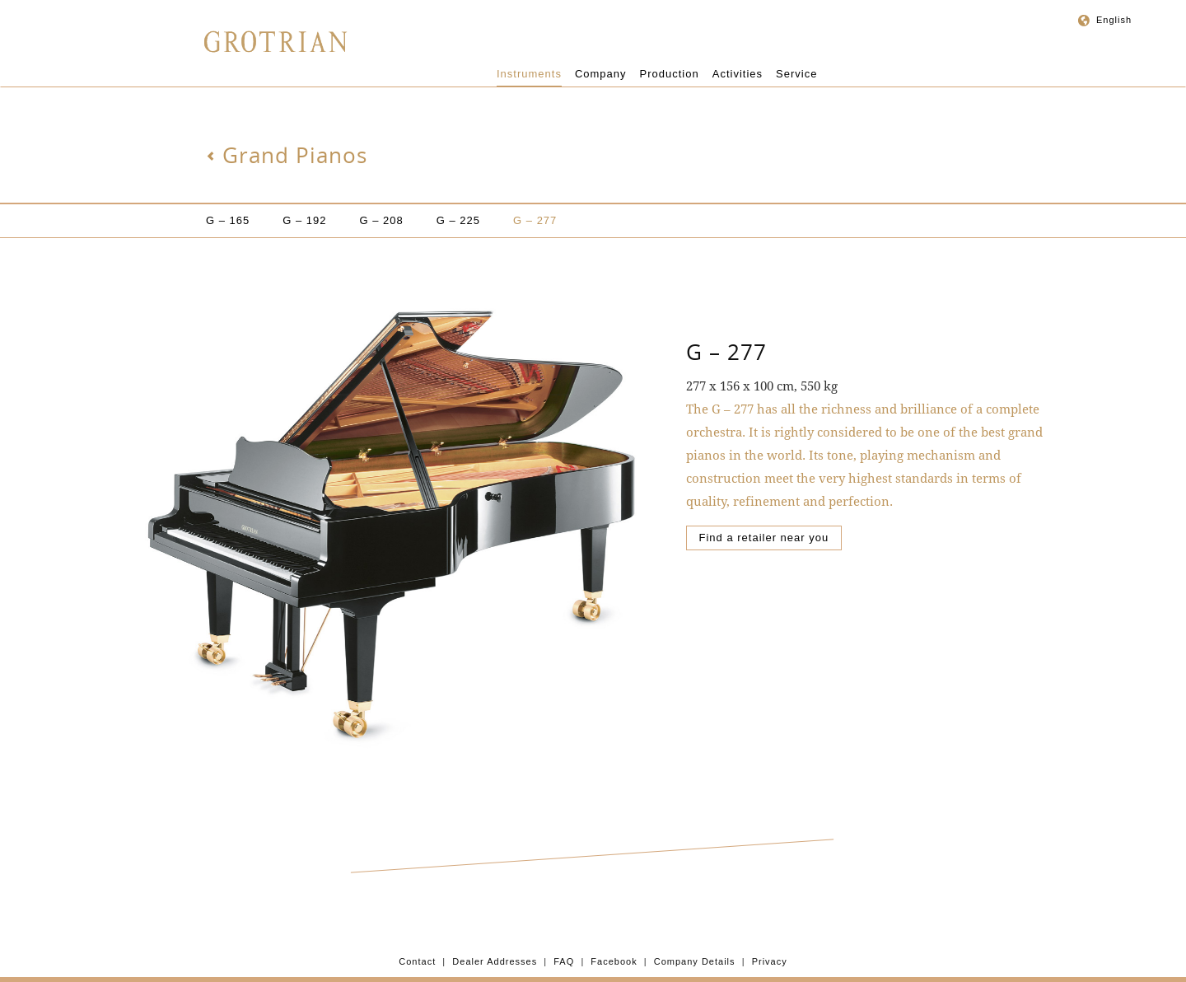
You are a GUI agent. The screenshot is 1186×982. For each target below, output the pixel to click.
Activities (737, 74)
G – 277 (535, 220)
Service (796, 74)
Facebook (614, 961)
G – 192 (304, 220)
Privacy (769, 961)
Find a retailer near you (764, 537)
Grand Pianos (286, 155)
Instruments (529, 74)
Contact (417, 961)
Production (669, 74)
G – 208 (382, 220)
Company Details (694, 961)
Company (601, 74)
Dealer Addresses (494, 961)
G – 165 (228, 220)
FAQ (563, 961)
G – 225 (458, 220)
